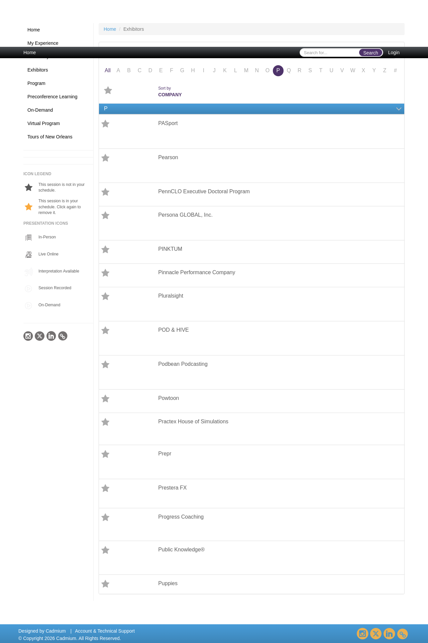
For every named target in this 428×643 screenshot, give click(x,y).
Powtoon (168, 398)
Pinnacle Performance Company (196, 272)
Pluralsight (170, 296)
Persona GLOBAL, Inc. (185, 215)
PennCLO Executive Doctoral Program (204, 191)
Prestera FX (172, 488)
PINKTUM (170, 249)
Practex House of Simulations (193, 421)
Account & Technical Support (105, 631)
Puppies (168, 583)
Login (394, 52)
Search (370, 53)
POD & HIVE (173, 330)
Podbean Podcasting (183, 364)
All (108, 70)
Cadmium (56, 631)
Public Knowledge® (181, 549)
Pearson (168, 157)
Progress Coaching (181, 517)
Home (29, 52)
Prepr (164, 453)
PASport (168, 123)
